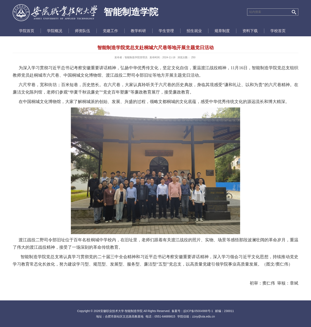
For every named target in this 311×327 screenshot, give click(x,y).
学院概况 (54, 31)
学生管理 (166, 31)
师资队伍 (82, 31)
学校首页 (278, 31)
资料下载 (250, 31)
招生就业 (194, 31)
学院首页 (26, 31)
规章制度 (222, 31)
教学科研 (138, 31)
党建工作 (110, 31)
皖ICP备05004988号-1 (198, 311)
